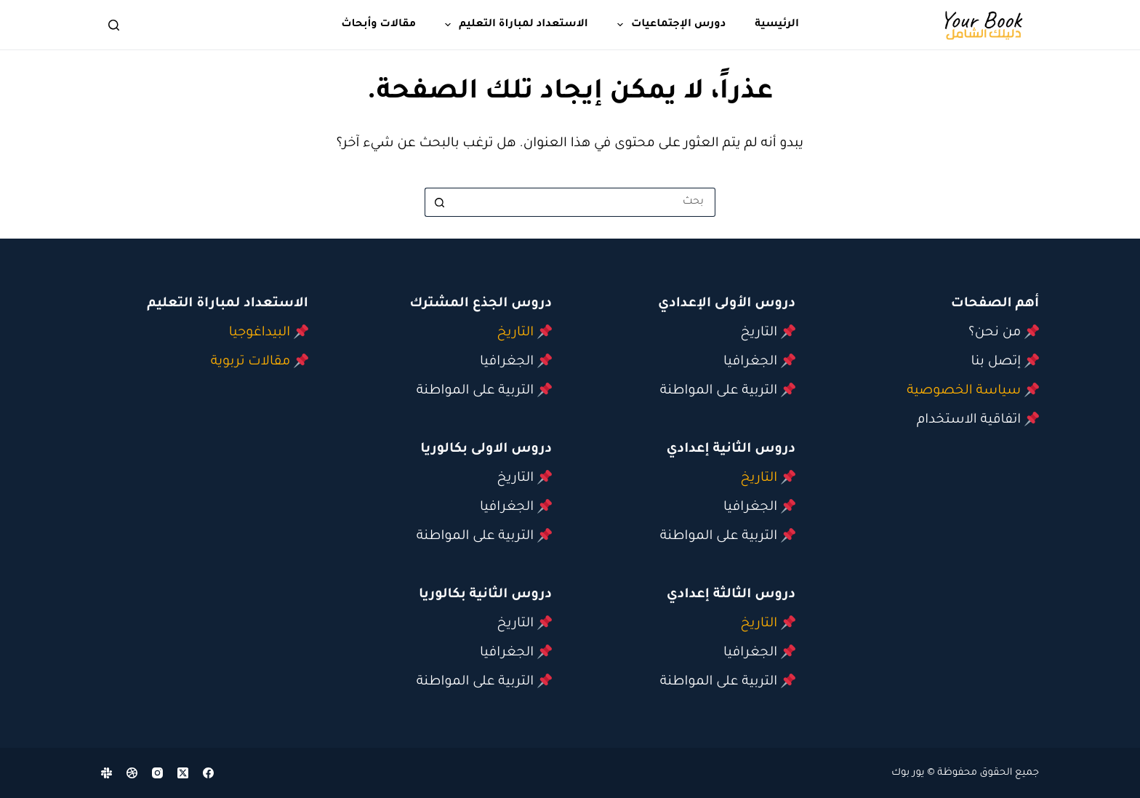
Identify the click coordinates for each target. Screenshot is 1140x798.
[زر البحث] (439, 202)
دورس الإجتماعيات (668, 24)
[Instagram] (157, 772)
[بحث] (113, 25)
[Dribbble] (132, 772)
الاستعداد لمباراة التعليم (513, 24)
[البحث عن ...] (584, 202)
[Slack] (106, 772)
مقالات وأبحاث (378, 25)
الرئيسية (777, 25)
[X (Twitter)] (182, 772)
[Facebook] (208, 772)
